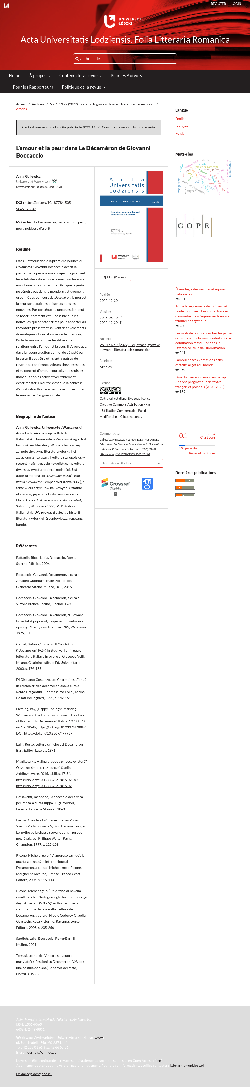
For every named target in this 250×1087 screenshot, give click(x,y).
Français (181, 126)
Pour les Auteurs (127, 75)
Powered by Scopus (202, 453)
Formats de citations (117, 463)
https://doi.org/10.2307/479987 (62, 727)
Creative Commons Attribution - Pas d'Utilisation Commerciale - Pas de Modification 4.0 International (125, 410)
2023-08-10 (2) (111, 318)
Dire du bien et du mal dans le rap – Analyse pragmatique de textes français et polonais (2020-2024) (202, 382)
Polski (180, 133)
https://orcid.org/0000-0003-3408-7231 (39, 186)
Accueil (21, 104)
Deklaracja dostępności (34, 1074)
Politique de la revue (82, 87)
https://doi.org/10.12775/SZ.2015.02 (44, 780)
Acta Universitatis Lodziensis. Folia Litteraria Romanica (125, 39)
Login (236, 4)
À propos (38, 75)
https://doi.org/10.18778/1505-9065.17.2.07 (125, 454)
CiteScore (207, 435)
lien (158, 1060)
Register (218, 4)
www (99, 1037)
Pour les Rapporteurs (33, 87)
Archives (38, 104)
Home (14, 75)
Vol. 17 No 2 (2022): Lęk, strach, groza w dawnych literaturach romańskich (102, 104)
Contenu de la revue (79, 75)
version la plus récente (138, 127)
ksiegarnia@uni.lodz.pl (187, 1065)
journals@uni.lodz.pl (41, 1052)
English (180, 118)
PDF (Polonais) (117, 277)
